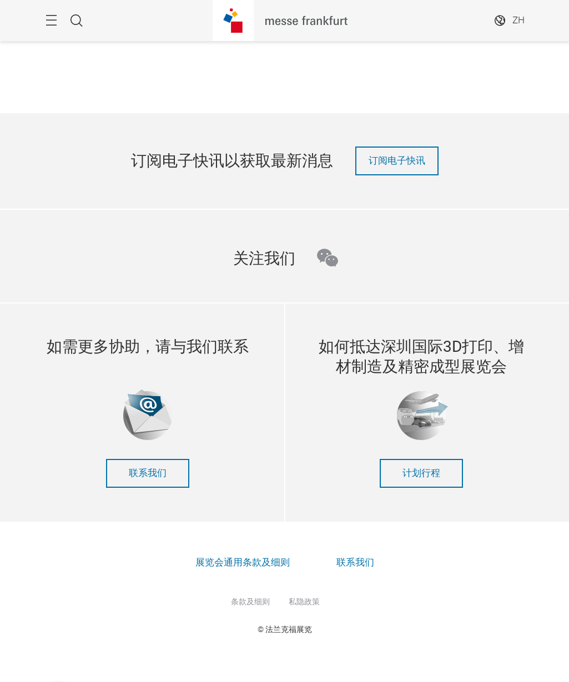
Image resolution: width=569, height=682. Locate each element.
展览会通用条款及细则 (242, 562)
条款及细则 (250, 601)
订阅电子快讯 (397, 160)
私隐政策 (304, 601)
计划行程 (421, 473)
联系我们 (148, 473)
